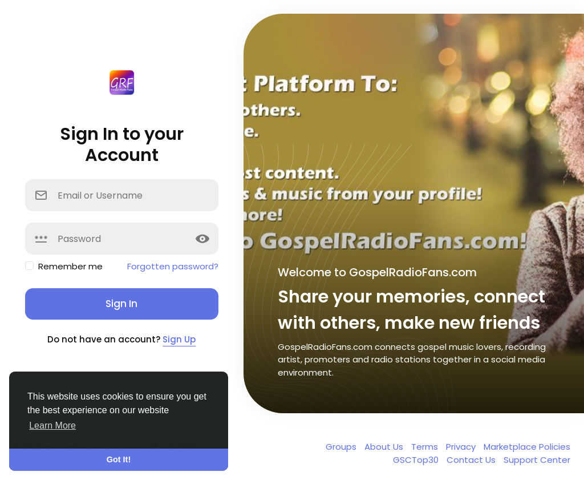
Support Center (537, 460)
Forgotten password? (172, 266)
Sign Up (179, 339)
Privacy (462, 447)
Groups (342, 447)
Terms (425, 447)
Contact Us (472, 460)
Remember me (70, 266)
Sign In (121, 303)
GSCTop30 (417, 460)
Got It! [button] (119, 459)
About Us (384, 447)
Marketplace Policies (527, 447)
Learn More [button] (52, 425)
